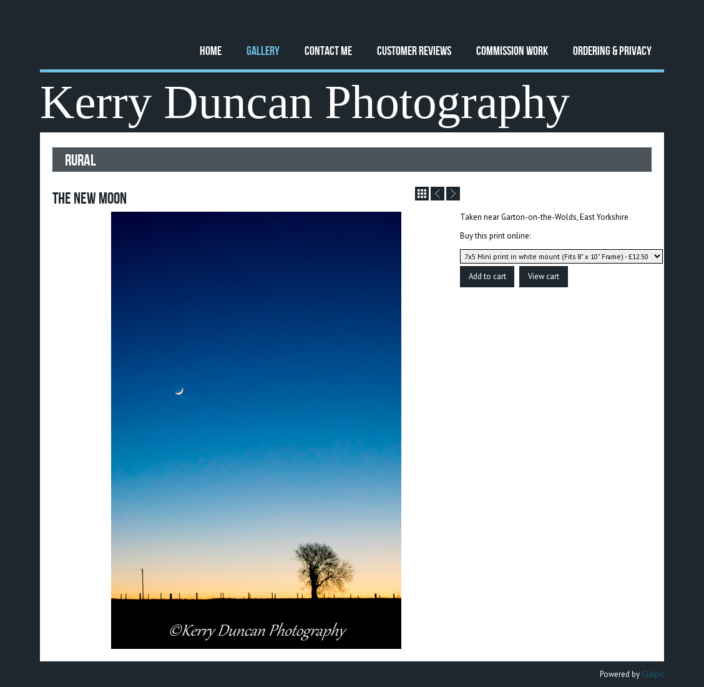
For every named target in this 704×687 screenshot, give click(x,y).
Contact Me (328, 50)
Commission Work (512, 50)
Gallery (263, 50)
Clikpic (653, 674)
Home (211, 50)
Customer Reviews (414, 50)
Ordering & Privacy (612, 50)
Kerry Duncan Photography (305, 102)
